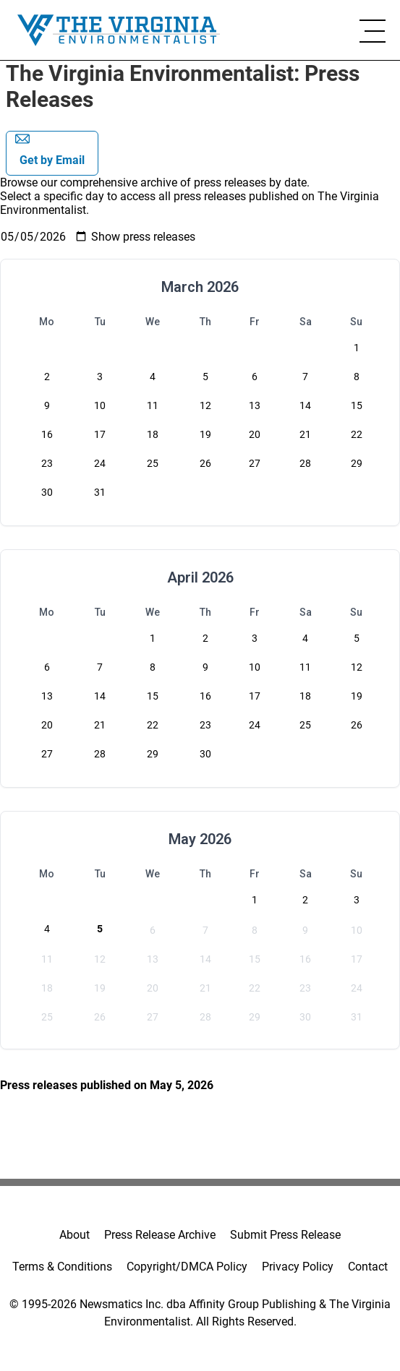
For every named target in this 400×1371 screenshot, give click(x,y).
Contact (368, 1266)
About (74, 1235)
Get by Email (50, 149)
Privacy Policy (297, 1266)
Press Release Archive (160, 1235)
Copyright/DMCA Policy (187, 1266)
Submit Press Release (285, 1235)
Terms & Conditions (62, 1266)
